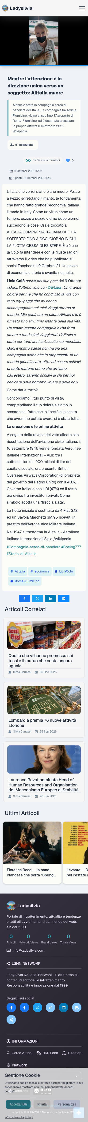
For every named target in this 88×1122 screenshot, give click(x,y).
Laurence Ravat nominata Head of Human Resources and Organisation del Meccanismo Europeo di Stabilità (43, 785)
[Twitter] (37, 1007)
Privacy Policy (25, 1106)
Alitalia (18, 571)
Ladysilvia (17, 8)
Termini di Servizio (48, 1106)
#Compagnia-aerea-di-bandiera (33, 547)
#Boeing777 (71, 547)
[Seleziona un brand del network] (44, 1076)
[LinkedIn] (63, 1007)
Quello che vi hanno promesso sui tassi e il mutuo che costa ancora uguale (40, 660)
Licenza (67, 1106)
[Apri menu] (82, 8)
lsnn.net (18, 1090)
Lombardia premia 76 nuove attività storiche (42, 723)
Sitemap (71, 1053)
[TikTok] (50, 1007)
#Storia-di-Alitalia (21, 553)
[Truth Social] (11, 1019)
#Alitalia (54, 287)
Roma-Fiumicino (25, 581)
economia (40, 571)
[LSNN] (76, 1007)
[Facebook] (11, 1007)
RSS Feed (47, 1053)
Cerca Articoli (20, 1053)
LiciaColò (64, 571)
